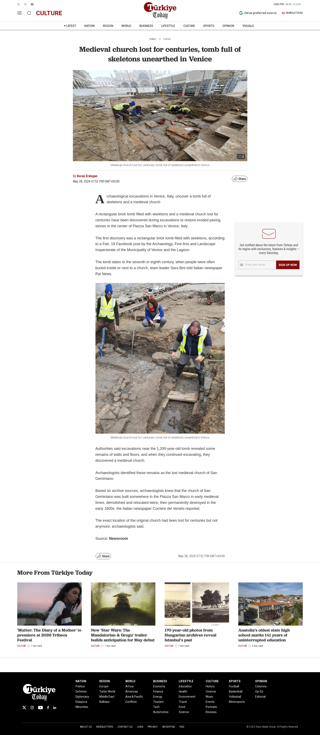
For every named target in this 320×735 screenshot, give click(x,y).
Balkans (104, 702)
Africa (129, 686)
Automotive (161, 712)
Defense (81, 691)
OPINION (228, 26)
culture (49, 13)
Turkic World (107, 691)
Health (183, 691)
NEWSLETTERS (292, 13)
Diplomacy (82, 697)
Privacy (153, 727)
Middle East (106, 697)
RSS (182, 727)
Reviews (211, 712)
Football (234, 686)
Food (182, 707)
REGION (108, 26)
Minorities (82, 707)
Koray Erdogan (87, 176)
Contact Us (124, 727)
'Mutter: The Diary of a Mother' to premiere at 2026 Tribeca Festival (49, 635)
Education (185, 686)
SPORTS (208, 26)
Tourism (158, 702)
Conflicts (131, 702)
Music (209, 697)
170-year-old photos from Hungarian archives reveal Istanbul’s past (190, 635)
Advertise (168, 727)
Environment (187, 697)
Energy (157, 697)
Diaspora (81, 702)
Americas (131, 691)
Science (184, 712)
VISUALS (248, 26)
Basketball (235, 691)
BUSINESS (146, 26)
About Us (86, 727)
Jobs (140, 727)
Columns (261, 686)
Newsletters (104, 727)
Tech (156, 707)
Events (210, 702)
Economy (159, 686)
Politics (80, 686)
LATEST (71, 26)
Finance (158, 691)
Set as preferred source (257, 13)
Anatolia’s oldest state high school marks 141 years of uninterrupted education (264, 635)
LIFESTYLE (168, 26)
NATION (89, 26)
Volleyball (235, 697)
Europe (104, 686)
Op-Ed (259, 691)
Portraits (211, 707)
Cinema (211, 691)
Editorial (260, 697)
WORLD (126, 26)
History (210, 686)
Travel (183, 702)
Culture (167, 39)
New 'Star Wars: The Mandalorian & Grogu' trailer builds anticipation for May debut (123, 635)
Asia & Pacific (134, 697)
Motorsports (237, 702)
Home (153, 39)
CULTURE (189, 26)
